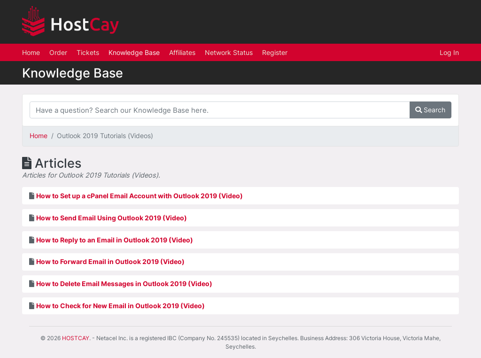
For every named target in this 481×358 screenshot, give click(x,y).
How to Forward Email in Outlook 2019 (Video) (110, 261)
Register (274, 52)
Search (430, 110)
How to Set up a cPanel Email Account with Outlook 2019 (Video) (139, 196)
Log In (449, 52)
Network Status (229, 52)
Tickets (88, 52)
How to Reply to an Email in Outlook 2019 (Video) (114, 240)
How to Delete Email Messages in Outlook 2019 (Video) (124, 284)
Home (31, 52)
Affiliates (182, 52)
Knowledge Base (134, 52)
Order (58, 52)
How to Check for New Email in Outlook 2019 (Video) (120, 306)
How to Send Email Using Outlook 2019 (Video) (111, 218)
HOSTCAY (75, 338)
